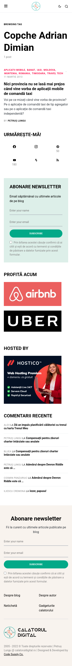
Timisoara (38, 73)
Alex (7, 425)
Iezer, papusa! (38, 491)
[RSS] (58, 162)
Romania (24, 73)
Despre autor (47, 595)
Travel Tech (55, 73)
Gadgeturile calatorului (47, 608)
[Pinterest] (58, 148)
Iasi (39, 70)
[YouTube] (14, 162)
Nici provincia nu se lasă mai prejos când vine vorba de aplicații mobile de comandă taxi (34, 89)
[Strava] (36, 162)
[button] (6, 6)
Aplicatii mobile (14, 70)
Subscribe (36, 233)
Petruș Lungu (13, 438)
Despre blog (12, 595)
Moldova (49, 70)
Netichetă (10, 606)
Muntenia (10, 73)
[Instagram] (36, 148)
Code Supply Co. (13, 654)
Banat (31, 70)
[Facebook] (14, 148)
